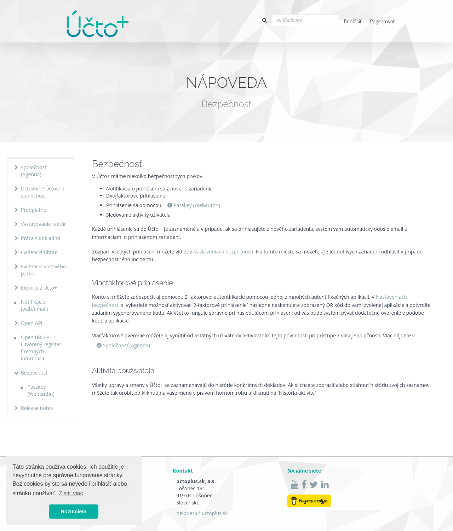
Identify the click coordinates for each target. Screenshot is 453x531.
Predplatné (33, 209)
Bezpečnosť (34, 372)
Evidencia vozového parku (43, 270)
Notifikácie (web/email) (34, 305)
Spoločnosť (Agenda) (33, 171)
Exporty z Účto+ (39, 287)
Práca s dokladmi (40, 238)
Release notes (37, 408)
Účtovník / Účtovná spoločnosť (42, 192)
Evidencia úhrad (39, 252)
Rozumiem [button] (74, 511)
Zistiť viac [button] (71, 493)
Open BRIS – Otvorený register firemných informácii (41, 348)
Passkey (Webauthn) (41, 390)
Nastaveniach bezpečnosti (223, 251)
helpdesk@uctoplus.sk (202, 513)
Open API (31, 323)
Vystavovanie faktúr (43, 224)
